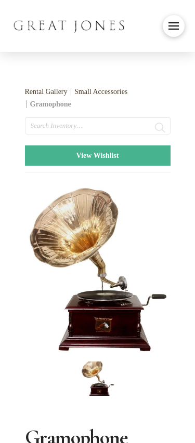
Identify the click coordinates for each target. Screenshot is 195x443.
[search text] (98, 126)
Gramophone (50, 104)
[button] (174, 26)
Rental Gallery (46, 92)
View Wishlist (97, 155)
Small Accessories (100, 92)
